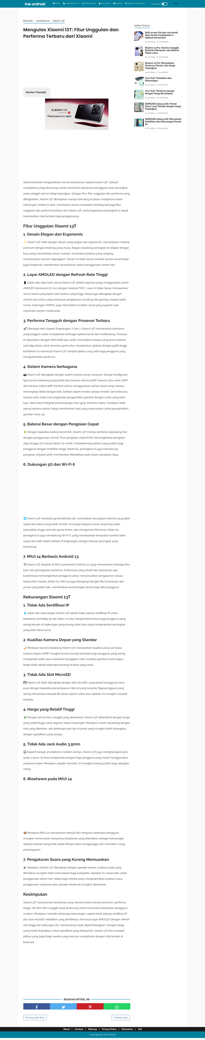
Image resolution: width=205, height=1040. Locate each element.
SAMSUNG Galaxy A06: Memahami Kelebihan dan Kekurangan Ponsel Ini (163, 121)
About (64, 1031)
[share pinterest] (90, 1008)
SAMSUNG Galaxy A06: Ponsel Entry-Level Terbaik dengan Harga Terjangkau (163, 106)
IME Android (110, 1037)
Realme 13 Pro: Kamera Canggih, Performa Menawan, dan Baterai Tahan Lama (162, 50)
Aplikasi (104, 3)
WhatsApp (89, 3)
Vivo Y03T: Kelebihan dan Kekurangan (158, 79)
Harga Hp (70, 3)
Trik (56, 3)
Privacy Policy (109, 1031)
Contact (77, 1031)
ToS (142, 1031)
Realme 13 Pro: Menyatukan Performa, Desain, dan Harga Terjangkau (160, 65)
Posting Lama (121, 1019)
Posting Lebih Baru (35, 1019)
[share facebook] (36, 1008)
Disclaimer (128, 1031)
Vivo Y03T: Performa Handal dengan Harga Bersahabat (159, 92)
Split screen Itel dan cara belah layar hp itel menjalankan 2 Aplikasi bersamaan (161, 35)
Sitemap (92, 1031)
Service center (135, 3)
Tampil (40, 93)
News (117, 3)
